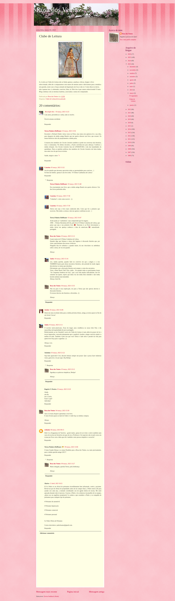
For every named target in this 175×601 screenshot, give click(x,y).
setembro (133, 76)
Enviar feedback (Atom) (51, 596)
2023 (129, 64)
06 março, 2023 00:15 (57, 430)
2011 (129, 139)
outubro (132, 73)
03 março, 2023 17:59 (63, 206)
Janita (52, 259)
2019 (129, 119)
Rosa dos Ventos (58, 9)
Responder (47, 124)
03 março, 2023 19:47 (74, 218)
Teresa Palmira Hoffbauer (53, 131)
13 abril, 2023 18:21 (56, 483)
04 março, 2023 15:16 (61, 259)
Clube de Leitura (132, 100)
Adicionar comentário (47, 533)
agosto (132, 80)
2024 (129, 61)
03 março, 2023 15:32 (58, 167)
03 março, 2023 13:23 (62, 112)
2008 (129, 149)
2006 (129, 155)
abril (131, 90)
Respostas (50, 180)
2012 (129, 136)
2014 (129, 129)
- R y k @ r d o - (49, 112)
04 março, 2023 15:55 (68, 286)
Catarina (47, 167)
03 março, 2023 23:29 (64, 389)
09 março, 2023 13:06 (71, 447)
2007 (129, 152)
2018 (129, 122)
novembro (133, 70)
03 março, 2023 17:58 (63, 196)
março (132, 93)
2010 (129, 142)
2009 (129, 146)
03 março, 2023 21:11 (56, 325)
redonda (47, 430)
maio (131, 86)
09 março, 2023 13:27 (68, 463)
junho (132, 83)
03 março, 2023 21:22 (58, 353)
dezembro (133, 67)
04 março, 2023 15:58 (62, 410)
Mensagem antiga (96, 592)
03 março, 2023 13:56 (69, 131)
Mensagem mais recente (46, 592)
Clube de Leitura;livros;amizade (56, 99)
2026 (129, 54)
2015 (129, 126)
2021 (129, 113)
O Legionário (133, 96)
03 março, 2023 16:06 (56, 310)
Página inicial (73, 592)
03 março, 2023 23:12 (68, 369)
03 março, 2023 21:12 (68, 236)
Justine (46, 310)
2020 (129, 116)
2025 (129, 57)
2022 (129, 109)
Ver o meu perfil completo (128, 39)
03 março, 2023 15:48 (74, 184)
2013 (129, 132)
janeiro (132, 105)
